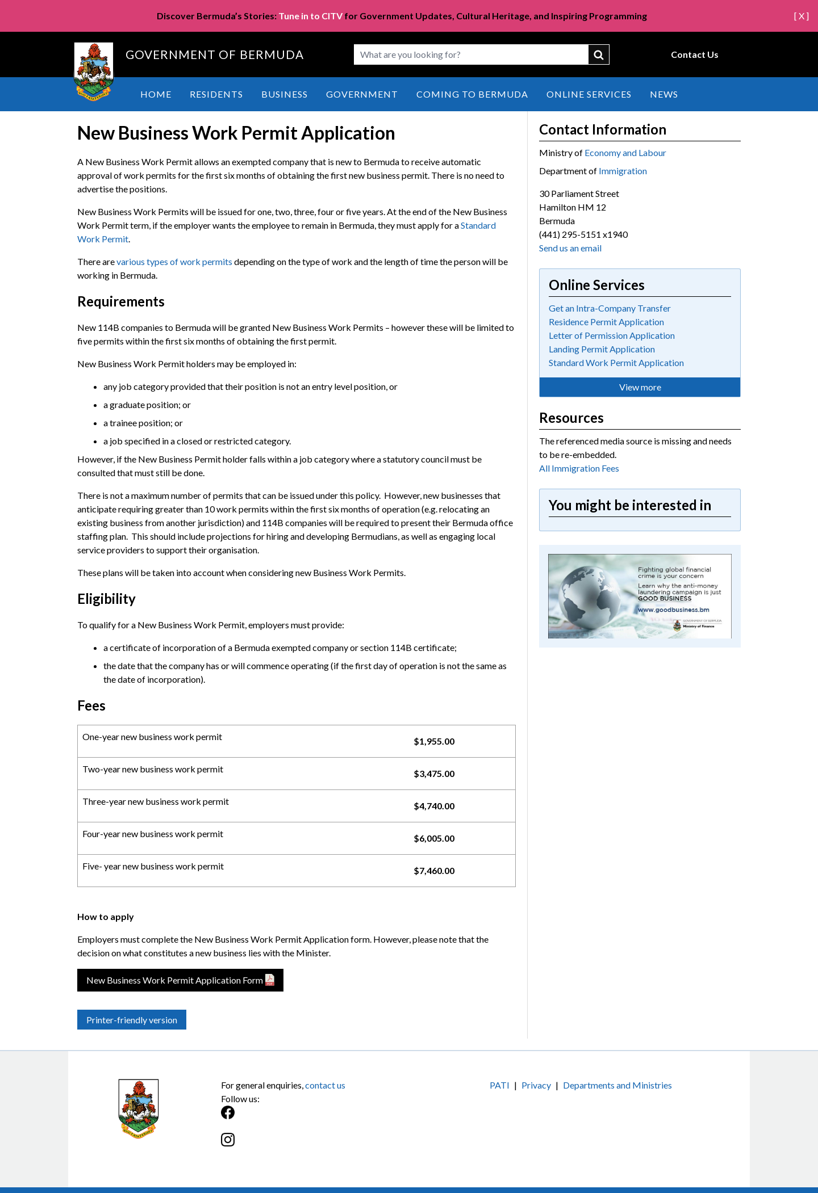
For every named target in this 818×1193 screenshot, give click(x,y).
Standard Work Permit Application (616, 362)
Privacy (536, 1084)
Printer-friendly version (131, 1019)
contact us (325, 1084)
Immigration (623, 170)
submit (599, 54)
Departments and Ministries (617, 1084)
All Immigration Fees (579, 468)
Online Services (589, 94)
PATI (500, 1084)
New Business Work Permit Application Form (174, 979)
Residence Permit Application (606, 321)
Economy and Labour (625, 152)
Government (362, 94)
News (664, 94)
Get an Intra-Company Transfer (610, 308)
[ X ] (801, 15)
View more (640, 386)
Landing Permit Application (602, 348)
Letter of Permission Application (612, 335)
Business (284, 94)
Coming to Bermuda (472, 94)
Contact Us (695, 54)
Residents (216, 94)
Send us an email (570, 247)
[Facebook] (315, 1118)
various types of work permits (174, 261)
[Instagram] (315, 1145)
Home (156, 94)
